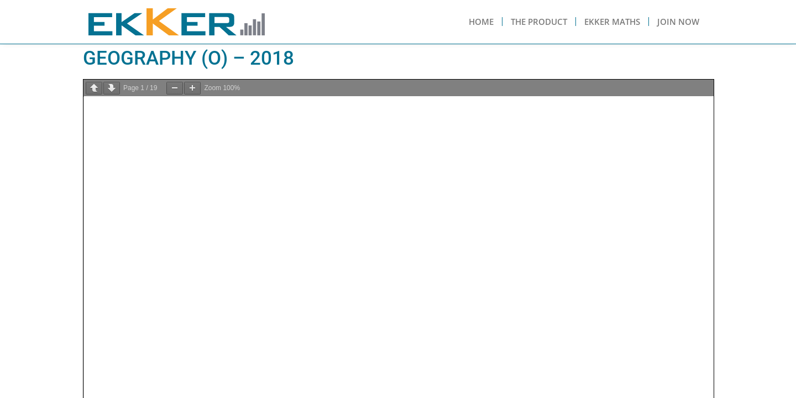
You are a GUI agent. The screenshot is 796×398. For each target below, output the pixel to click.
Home (481, 21)
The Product (539, 21)
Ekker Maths (612, 21)
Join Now (678, 21)
